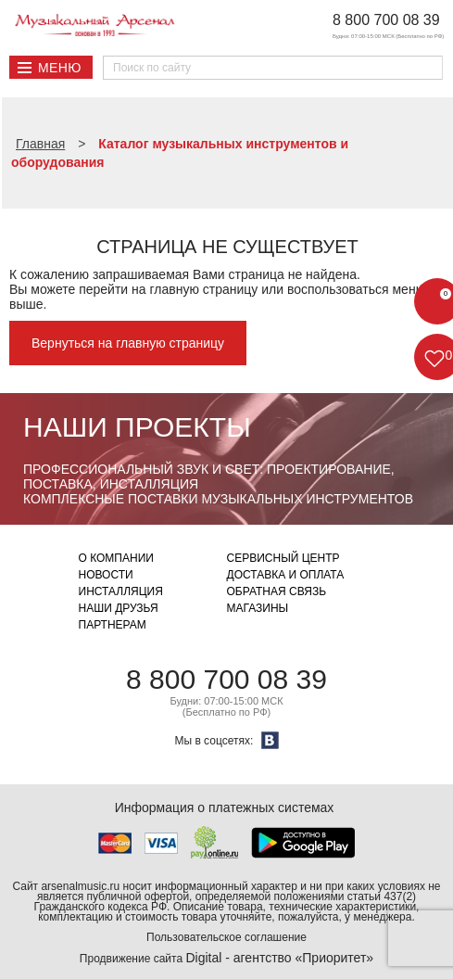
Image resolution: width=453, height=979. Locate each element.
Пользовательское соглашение (226, 937)
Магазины (258, 608)
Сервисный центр (283, 558)
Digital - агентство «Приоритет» (279, 957)
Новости (106, 574)
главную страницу (203, 289)
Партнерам (112, 624)
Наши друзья (118, 608)
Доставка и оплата (286, 574)
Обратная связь (277, 591)
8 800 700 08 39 (386, 20)
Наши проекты (137, 427)
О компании (116, 558)
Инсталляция (121, 591)
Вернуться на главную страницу (127, 343)
